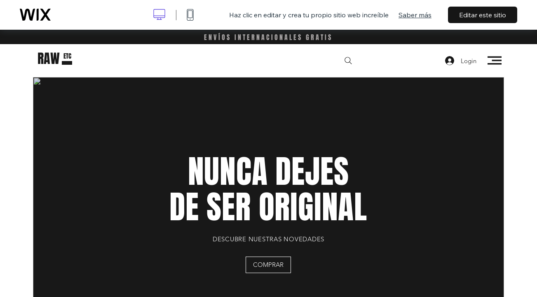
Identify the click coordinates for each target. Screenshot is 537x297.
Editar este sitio (482, 15)
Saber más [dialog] (415, 15)
